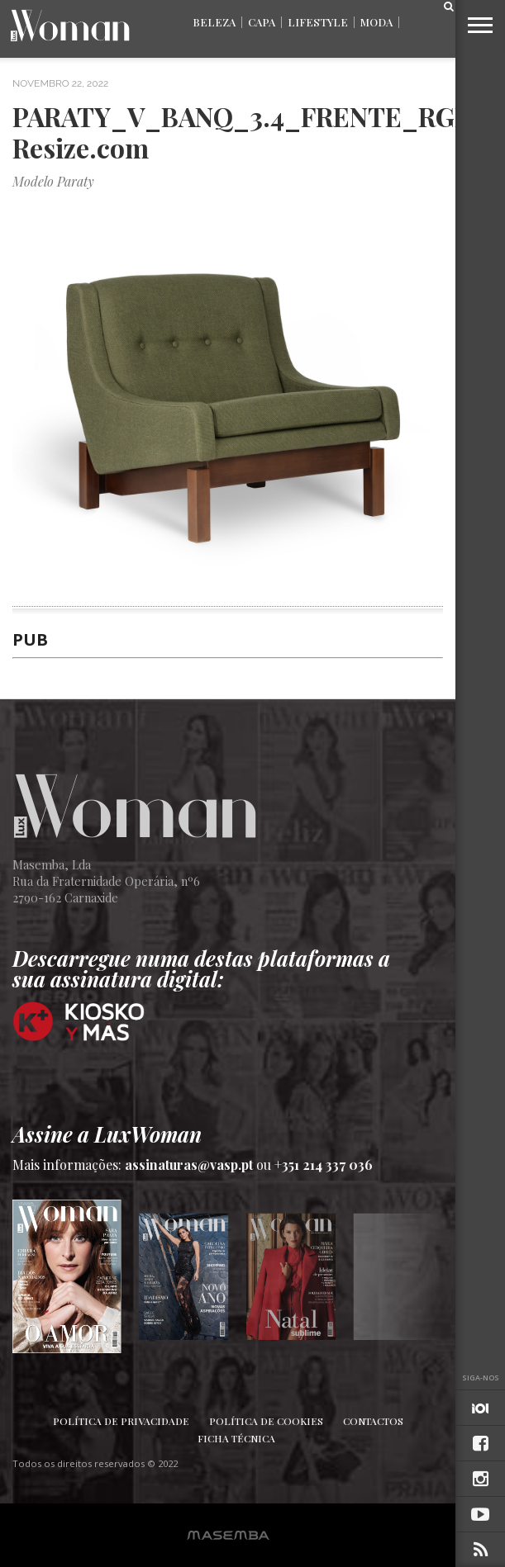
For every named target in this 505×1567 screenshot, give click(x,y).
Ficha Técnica (236, 1438)
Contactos (373, 1420)
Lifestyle (318, 22)
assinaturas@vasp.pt (189, 1164)
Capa (261, 22)
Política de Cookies (266, 1420)
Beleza (214, 22)
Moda (376, 22)
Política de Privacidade (121, 1420)
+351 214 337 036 (323, 1164)
